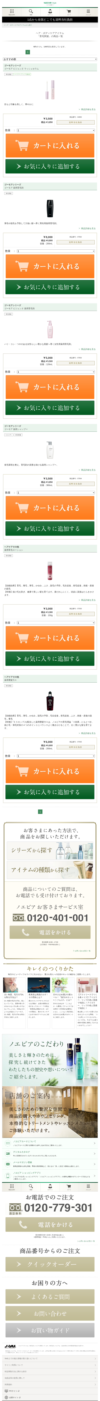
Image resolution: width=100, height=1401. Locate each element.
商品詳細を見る (88, 109)
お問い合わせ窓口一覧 (82, 951)
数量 (7, 130)
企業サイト (13, 1397)
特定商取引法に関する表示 (16, 1371)
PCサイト (13, 1391)
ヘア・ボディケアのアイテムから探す (18, 25)
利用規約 (8, 1384)
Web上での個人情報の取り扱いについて (21, 1358)
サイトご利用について (14, 1365)
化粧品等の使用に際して (15, 1378)
